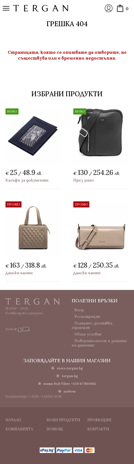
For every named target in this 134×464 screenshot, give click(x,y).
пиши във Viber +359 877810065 (70, 384)
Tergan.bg (33, 301)
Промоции (99, 420)
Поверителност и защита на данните (99, 343)
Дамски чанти (19, 272)
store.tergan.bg (70, 368)
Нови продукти (63, 420)
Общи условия (87, 334)
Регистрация (87, 316)
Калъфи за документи (27, 180)
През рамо (83, 180)
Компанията (19, 429)
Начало (13, 420)
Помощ (55, 429)
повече (70, 391)
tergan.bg (70, 376)
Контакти (98, 429)
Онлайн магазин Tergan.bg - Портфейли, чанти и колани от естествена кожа (40, 8)
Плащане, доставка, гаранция (92, 325)
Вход (108, 8)
